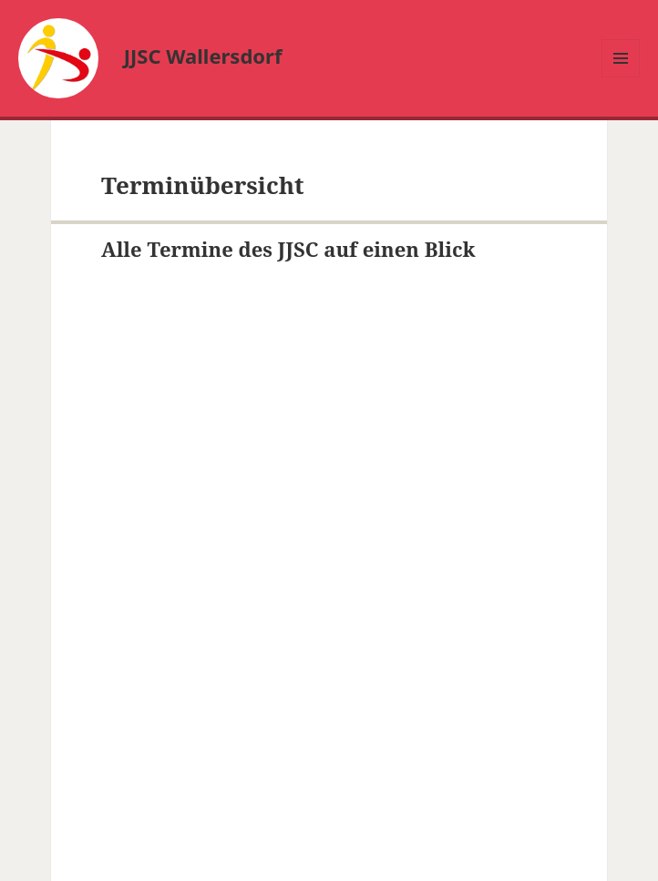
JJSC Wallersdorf (203, 55)
